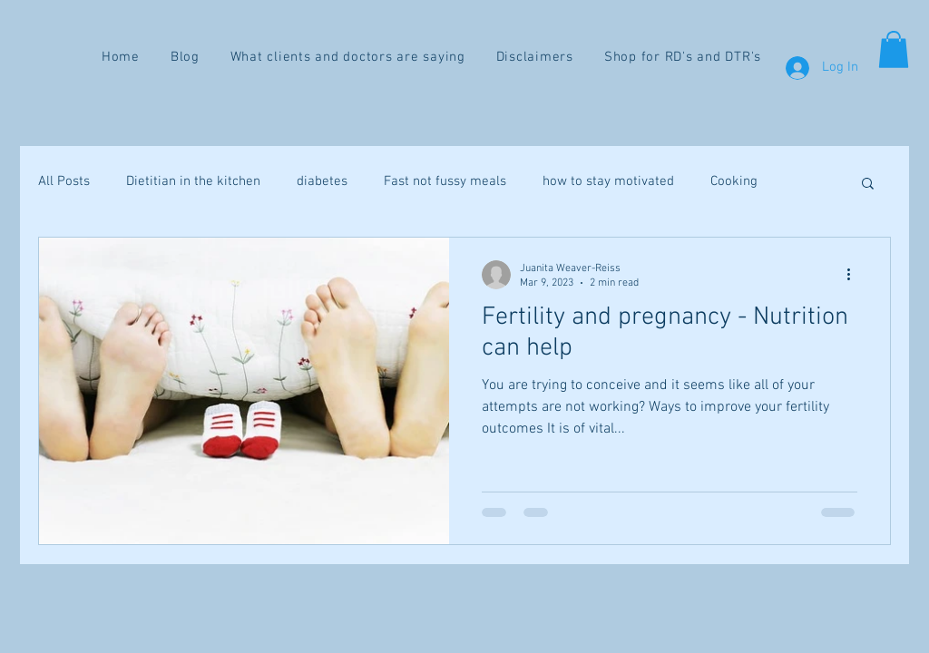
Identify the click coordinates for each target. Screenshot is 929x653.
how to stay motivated (608, 181)
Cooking (734, 181)
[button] (893, 49)
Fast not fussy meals (445, 181)
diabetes (322, 181)
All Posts (64, 181)
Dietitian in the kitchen (193, 181)
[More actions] (854, 275)
